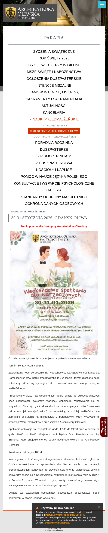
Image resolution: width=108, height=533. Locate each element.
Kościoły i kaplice (54, 170)
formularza (83, 358)
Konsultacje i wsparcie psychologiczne (54, 183)
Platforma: (54, 528)
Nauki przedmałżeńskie (54, 119)
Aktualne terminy (54, 125)
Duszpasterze (54, 149)
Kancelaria (54, 112)
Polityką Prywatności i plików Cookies (64, 515)
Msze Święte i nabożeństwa (54, 72)
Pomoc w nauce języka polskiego (54, 176)
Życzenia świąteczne (54, 51)
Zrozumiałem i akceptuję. (57, 523)
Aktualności (54, 106)
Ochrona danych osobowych (54, 204)
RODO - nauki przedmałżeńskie (54, 136)
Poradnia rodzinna (54, 143)
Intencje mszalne (54, 85)
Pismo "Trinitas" (54, 156)
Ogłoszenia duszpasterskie (54, 79)
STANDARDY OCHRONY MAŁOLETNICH (54, 197)
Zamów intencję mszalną (54, 92)
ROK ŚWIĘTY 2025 (54, 58)
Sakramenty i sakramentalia (54, 99)
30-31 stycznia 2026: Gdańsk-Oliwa (54, 130)
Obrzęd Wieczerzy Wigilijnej (54, 65)
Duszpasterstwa (54, 163)
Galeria (54, 190)
